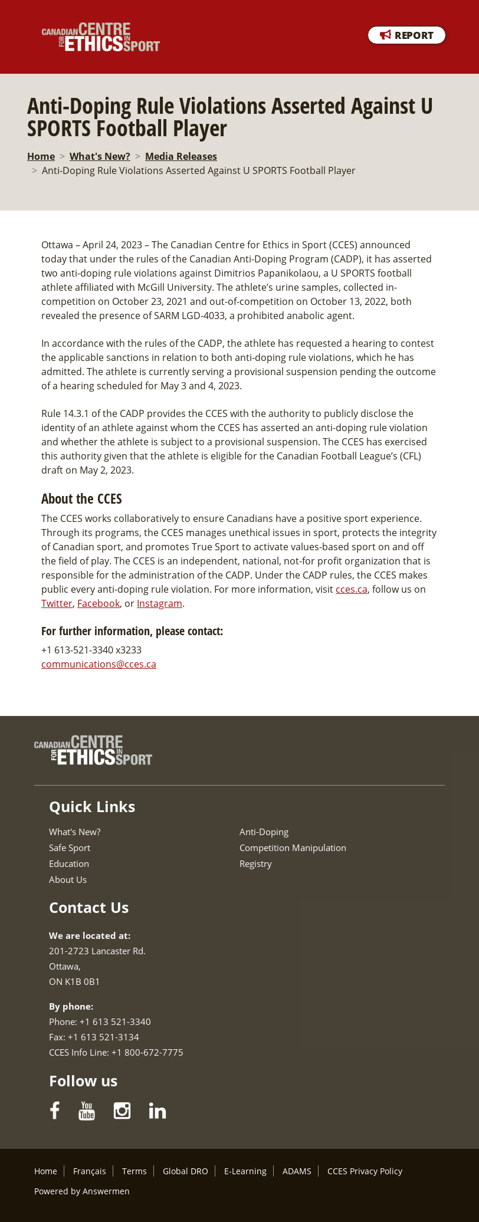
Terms (134, 1171)
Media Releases (181, 156)
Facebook (98, 603)
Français (89, 1171)
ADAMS (297, 1171)
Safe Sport (69, 847)
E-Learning (245, 1171)
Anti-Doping (264, 831)
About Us (68, 879)
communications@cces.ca (98, 664)
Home (41, 156)
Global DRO (185, 1171)
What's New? (100, 156)
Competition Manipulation (293, 847)
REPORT (414, 35)
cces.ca (352, 589)
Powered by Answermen (82, 1191)
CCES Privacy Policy (364, 1171)
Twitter (57, 603)
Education (69, 863)
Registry (256, 863)
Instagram (159, 603)
